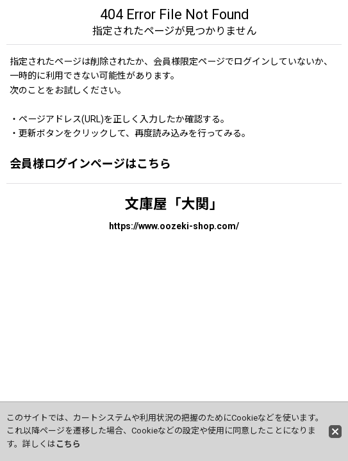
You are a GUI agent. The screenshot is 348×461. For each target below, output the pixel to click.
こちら (68, 444)
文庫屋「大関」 (174, 204)
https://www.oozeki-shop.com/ (174, 226)
